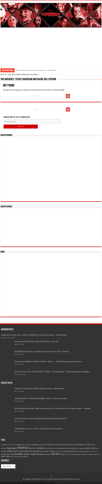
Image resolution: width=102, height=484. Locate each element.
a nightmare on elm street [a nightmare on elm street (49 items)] (9, 445)
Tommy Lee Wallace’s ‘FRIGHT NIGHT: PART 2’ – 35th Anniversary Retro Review (48, 361)
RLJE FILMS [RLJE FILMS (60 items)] (71, 451)
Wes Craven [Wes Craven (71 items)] (5, 456)
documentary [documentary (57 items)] (58, 445)
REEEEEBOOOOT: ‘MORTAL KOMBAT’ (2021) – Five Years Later (41, 398)
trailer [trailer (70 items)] (63, 454)
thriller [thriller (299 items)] (56, 453)
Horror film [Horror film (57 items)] (48, 448)
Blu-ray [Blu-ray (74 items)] (21, 445)
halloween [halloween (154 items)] (12, 448)
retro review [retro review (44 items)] (58, 451)
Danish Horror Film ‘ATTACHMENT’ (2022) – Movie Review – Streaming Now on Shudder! (52, 372)
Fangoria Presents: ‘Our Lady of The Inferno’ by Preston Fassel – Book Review (34, 335)
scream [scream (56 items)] (3, 454)
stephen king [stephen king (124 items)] (36, 454)
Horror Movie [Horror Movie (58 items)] (57, 448)
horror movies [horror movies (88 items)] (68, 448)
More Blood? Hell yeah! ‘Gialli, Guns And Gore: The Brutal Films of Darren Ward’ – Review (52, 408)
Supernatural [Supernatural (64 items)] (46, 454)
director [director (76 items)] (51, 445)
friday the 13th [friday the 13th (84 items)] (84, 445)
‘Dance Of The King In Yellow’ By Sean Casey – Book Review (36, 70)
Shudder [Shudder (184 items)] (18, 454)
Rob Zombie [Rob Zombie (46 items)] (89, 451)
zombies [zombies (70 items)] (25, 456)
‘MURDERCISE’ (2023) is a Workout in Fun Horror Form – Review (42, 351)
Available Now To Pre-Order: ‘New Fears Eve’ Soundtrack (39, 429)
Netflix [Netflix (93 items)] (52, 451)
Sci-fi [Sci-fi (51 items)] (95, 451)
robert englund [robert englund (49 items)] (80, 451)
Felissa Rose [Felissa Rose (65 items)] (73, 445)
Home (3, 74)
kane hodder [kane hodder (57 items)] (44, 451)
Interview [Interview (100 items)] (24, 451)
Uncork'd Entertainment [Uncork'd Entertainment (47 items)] (73, 454)
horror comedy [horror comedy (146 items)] (36, 448)
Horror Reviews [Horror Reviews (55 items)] (80, 448)
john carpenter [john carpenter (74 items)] (34, 451)
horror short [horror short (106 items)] (90, 448)
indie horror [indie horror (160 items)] (13, 451)
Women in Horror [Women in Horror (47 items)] (15, 456)
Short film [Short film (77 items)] (10, 454)
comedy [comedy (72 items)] (34, 445)
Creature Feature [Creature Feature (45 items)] (43, 445)
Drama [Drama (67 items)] (66, 445)
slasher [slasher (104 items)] (27, 454)
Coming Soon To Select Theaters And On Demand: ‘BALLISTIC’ (41, 418)
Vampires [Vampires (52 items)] (84, 454)
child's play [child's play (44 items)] (27, 445)
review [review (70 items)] (65, 451)
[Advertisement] (51, 48)
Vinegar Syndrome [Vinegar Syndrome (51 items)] (94, 454)
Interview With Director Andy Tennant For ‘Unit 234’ (37, 341)
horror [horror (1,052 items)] (23, 448)
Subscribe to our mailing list (17, 117)
